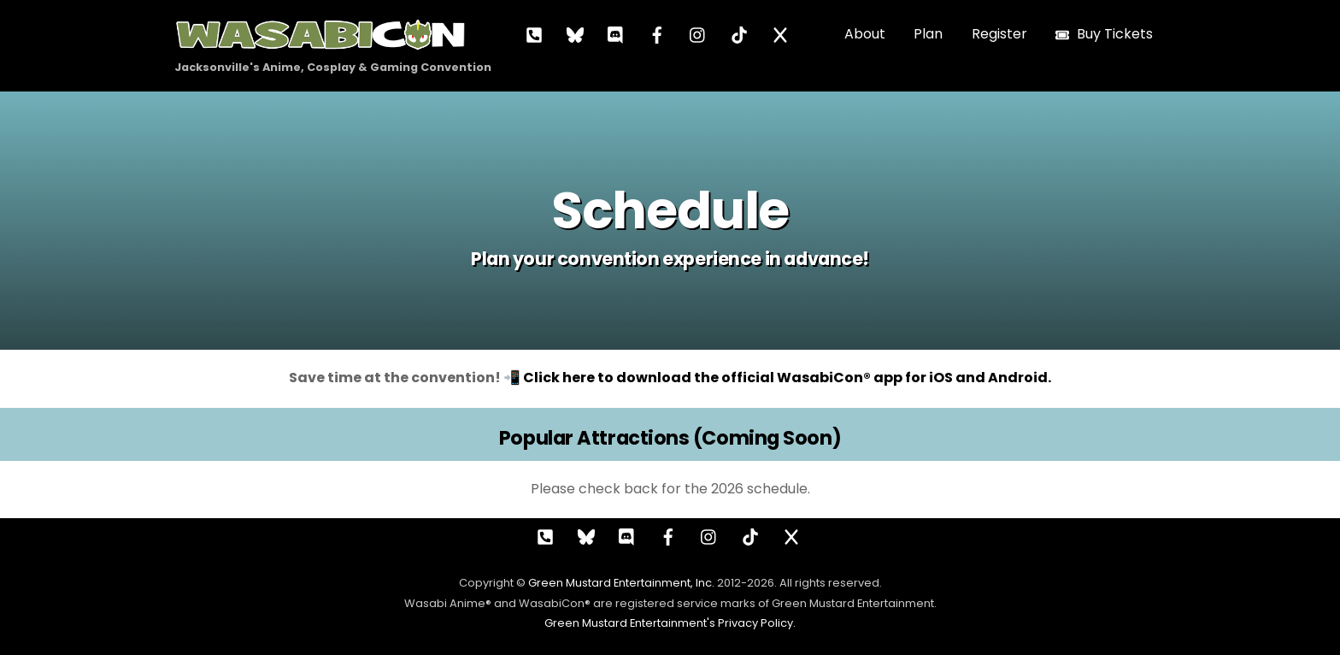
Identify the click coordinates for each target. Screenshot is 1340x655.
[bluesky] (575, 34)
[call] (534, 34)
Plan (928, 34)
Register (999, 34)
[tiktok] (739, 34)
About (864, 34)
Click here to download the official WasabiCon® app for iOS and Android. (787, 377)
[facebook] (657, 34)
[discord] (616, 34)
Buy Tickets (1104, 34)
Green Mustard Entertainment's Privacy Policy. (670, 623)
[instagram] (698, 34)
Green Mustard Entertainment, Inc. (621, 583)
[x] (780, 34)
